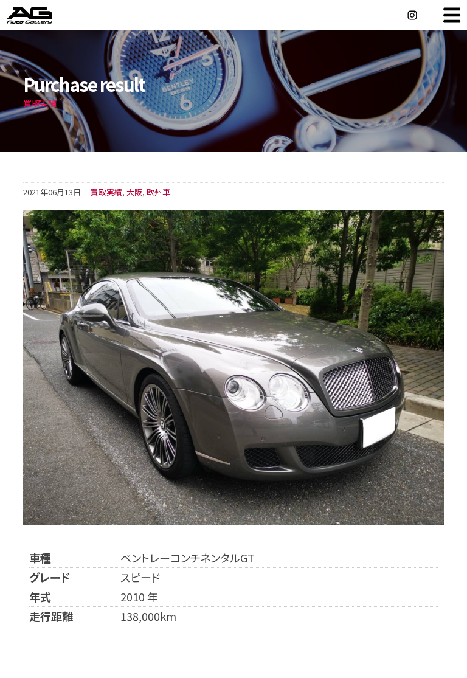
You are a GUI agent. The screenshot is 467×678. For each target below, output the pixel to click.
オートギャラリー (42, 15)
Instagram (412, 15)
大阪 (134, 192)
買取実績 (106, 192)
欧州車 (158, 192)
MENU (452, 15)
